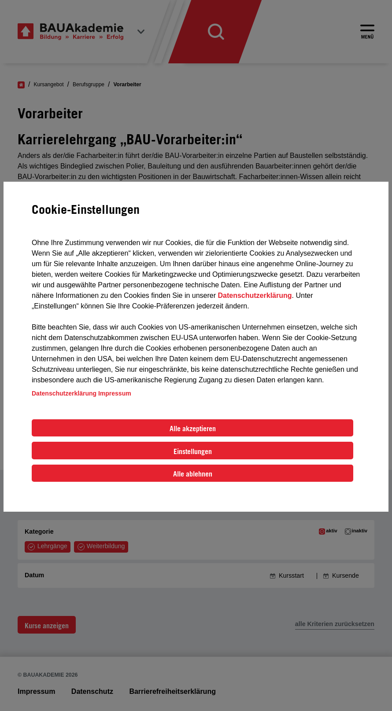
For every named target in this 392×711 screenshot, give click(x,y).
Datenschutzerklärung (255, 295)
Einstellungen (193, 451)
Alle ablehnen (192, 473)
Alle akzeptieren (193, 428)
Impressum (114, 393)
